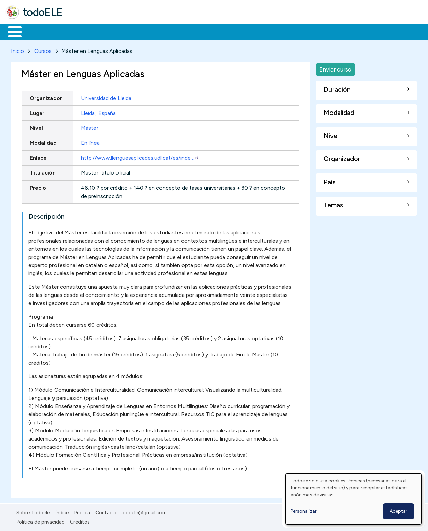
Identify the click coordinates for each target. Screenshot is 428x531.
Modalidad (43, 141)
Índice (62, 512)
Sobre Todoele (33, 512)
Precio (38, 186)
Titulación (43, 171)
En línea (90, 141)
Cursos (43, 49)
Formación (81, 31)
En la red (160, 31)
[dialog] (353, 499)
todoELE (43, 12)
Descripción (46, 215)
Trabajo (122, 31)
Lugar (37, 111)
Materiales (37, 31)
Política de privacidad (40, 520)
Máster (89, 126)
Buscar (278, 31)
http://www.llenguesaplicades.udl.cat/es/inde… (140, 157)
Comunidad (247, 31)
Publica (82, 512)
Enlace (38, 157)
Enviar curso (335, 68)
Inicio (11, 31)
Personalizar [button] (304, 511)
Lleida (88, 111)
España (107, 111)
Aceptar (398, 511)
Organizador (46, 97)
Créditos (80, 520)
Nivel (36, 126)
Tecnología (202, 31)
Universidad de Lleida (106, 97)
